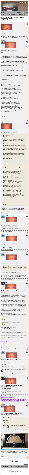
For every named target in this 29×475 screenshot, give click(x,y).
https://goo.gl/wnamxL (19, 276)
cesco (6, 40)
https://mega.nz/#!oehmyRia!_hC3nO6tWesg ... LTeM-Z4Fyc (13, 75)
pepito (5, 404)
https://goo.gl (3, 247)
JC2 (6, 282)
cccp (2, 22)
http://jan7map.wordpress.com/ (6, 231)
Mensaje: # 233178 (4, 225)
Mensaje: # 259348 (4, 361)
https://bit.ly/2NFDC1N (5, 329)
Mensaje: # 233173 (4, 50)
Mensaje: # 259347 (4, 292)
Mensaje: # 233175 (4, 132)
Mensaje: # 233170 (4, 33)
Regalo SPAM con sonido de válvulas (12, 17)
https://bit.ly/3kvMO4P (5, 328)
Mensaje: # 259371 (4, 414)
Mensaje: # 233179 (4, 244)
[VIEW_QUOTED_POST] (10, 417)
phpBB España (18, 471)
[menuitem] (2, 12)
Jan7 (7, 215)
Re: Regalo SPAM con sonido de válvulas (11, 290)
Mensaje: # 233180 (4, 263)
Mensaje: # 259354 (4, 386)
